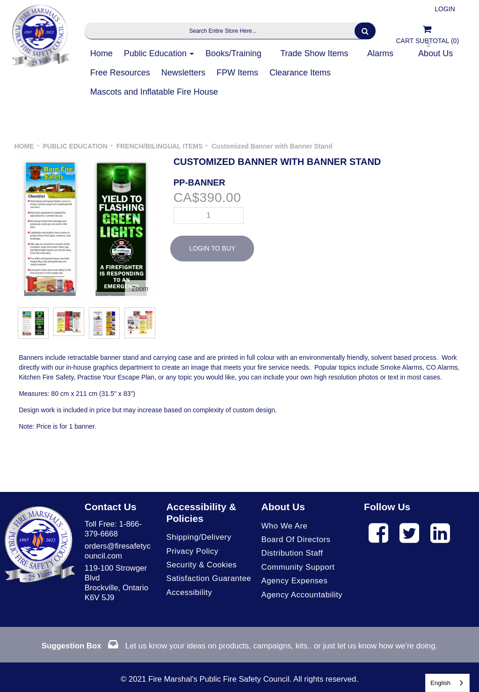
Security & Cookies (201, 564)
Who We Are (284, 525)
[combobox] (447, 683)
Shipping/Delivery (198, 537)
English (440, 682)
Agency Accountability (302, 594)
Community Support (298, 567)
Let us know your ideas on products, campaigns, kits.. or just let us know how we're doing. (239, 645)
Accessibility (189, 592)
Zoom (139, 288)
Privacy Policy (192, 551)
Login (445, 9)
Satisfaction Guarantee (208, 578)
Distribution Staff (292, 553)
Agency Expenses (294, 580)
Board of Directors (296, 539)
